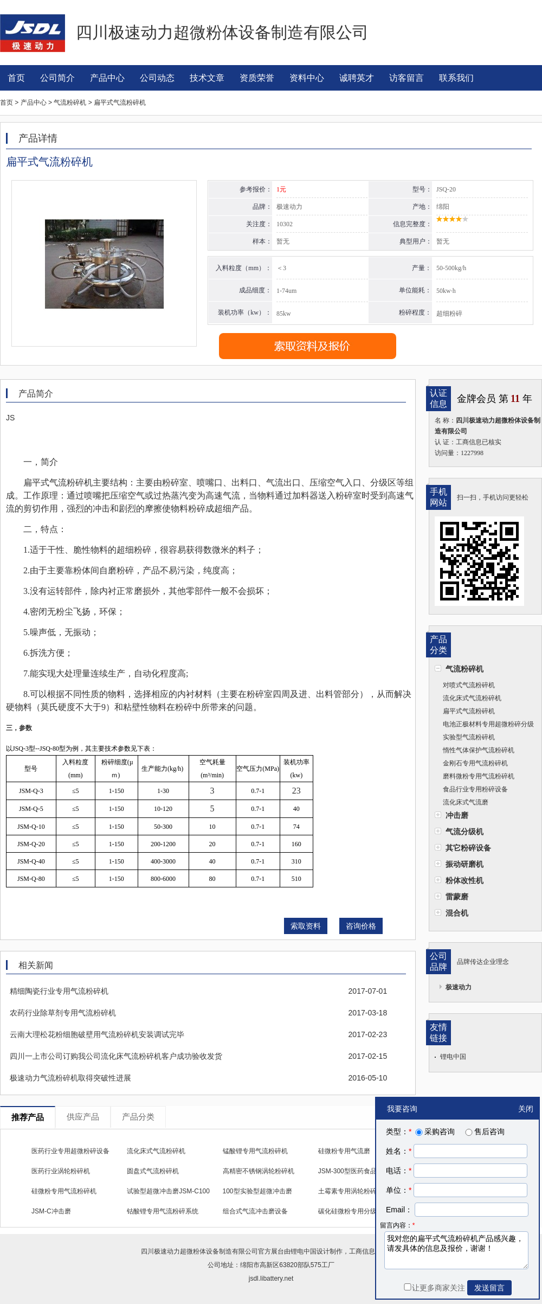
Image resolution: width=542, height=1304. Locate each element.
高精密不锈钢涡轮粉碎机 (258, 1171)
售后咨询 (484, 1131)
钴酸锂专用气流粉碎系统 (162, 1211)
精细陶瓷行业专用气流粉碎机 (59, 991)
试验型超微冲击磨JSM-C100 (168, 1191)
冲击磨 (457, 815)
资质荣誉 (257, 77)
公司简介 (57, 77)
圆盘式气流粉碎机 (153, 1171)
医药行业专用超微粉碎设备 (70, 1151)
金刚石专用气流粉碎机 (475, 763)
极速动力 (459, 987)
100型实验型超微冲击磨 (257, 1191)
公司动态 (157, 77)
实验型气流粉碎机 (469, 737)
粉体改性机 (464, 880)
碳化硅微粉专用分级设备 (354, 1211)
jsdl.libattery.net (271, 1278)
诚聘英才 (356, 77)
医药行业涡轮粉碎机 (60, 1171)
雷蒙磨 (457, 896)
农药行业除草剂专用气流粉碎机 (63, 1012)
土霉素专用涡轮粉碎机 (350, 1191)
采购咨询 (434, 1131)
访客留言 (406, 77)
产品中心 (107, 77)
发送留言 (489, 1287)
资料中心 (306, 77)
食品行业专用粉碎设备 (475, 789)
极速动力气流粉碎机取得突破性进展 (70, 1077)
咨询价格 (361, 926)
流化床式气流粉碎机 (472, 698)
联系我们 (456, 77)
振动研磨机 (464, 864)
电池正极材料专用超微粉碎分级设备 (484, 725)
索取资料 (306, 926)
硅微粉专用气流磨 (344, 1151)
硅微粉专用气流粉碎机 (63, 1191)
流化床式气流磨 (465, 802)
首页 (16, 77)
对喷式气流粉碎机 (469, 685)
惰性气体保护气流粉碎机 (478, 750)
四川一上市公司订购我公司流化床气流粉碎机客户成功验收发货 (116, 1056)
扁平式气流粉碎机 (469, 711)
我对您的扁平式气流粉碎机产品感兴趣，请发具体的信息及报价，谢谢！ (456, 1250)
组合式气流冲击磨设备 (255, 1211)
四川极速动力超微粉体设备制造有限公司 (199, 1251)
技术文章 (207, 77)
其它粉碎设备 (468, 847)
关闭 (525, 1108)
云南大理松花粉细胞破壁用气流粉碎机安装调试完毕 (97, 1034)
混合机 (457, 913)
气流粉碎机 (464, 668)
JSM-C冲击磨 (51, 1211)
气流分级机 (464, 831)
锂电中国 (453, 1056)
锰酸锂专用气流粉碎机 (255, 1151)
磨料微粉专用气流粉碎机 (478, 776)
